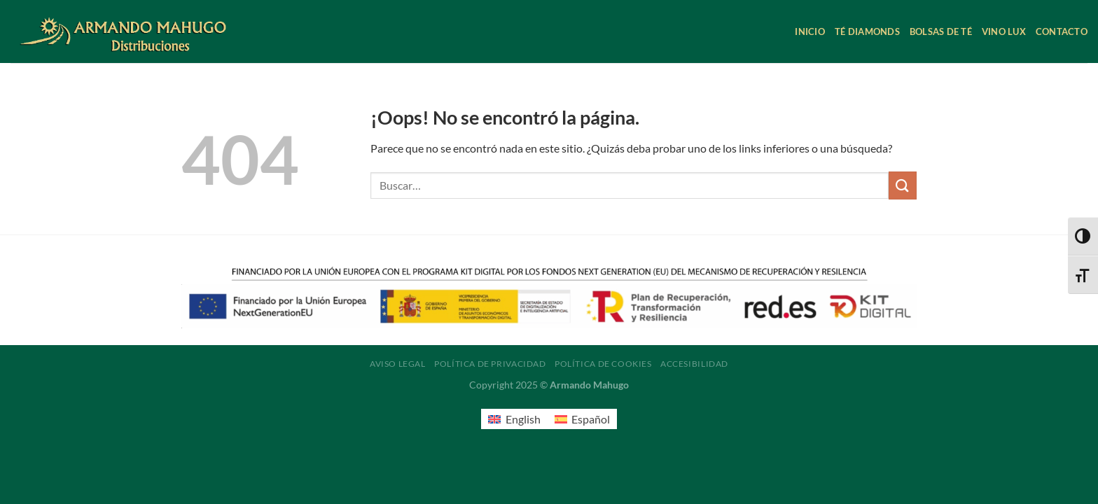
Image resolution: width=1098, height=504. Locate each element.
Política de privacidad (489, 363)
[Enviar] (903, 185)
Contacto (1061, 31)
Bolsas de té (941, 31)
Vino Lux (1004, 31)
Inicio (810, 31)
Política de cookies (603, 363)
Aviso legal (398, 363)
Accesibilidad (694, 363)
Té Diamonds (867, 31)
